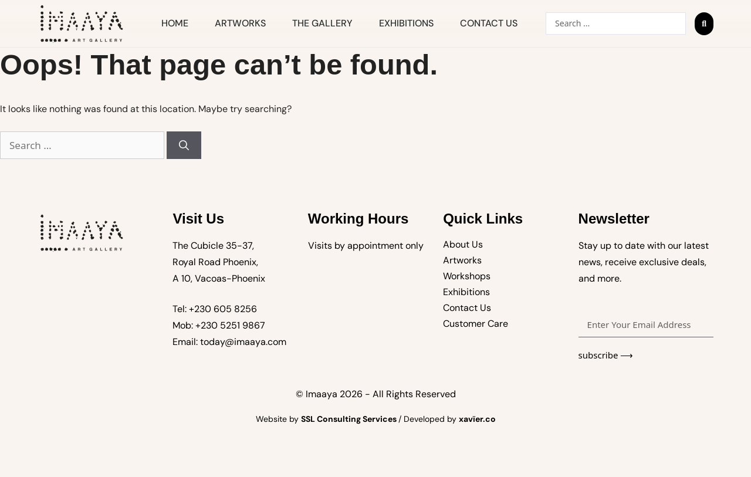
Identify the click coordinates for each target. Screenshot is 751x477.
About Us (463, 244)
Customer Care (475, 323)
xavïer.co (477, 419)
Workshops (466, 276)
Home (174, 23)
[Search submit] (704, 23)
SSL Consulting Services (349, 419)
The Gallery (322, 23)
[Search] (184, 145)
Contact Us (488, 23)
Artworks (240, 23)
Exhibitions (406, 23)
